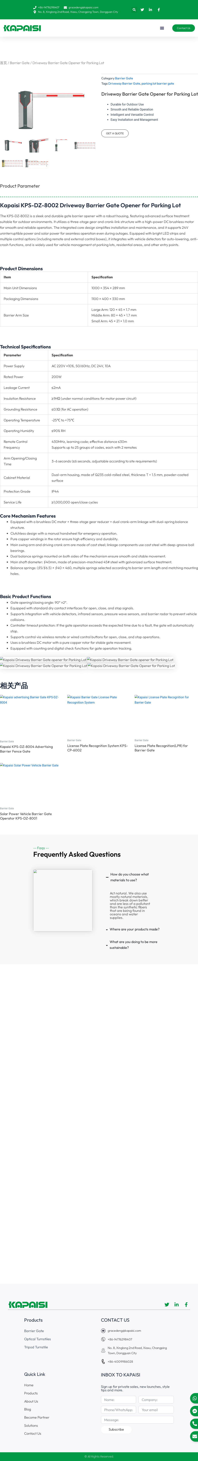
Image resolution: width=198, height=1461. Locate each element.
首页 (3, 63)
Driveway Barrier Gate (124, 83)
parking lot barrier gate (158, 83)
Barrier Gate (20, 63)
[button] (134, 10)
